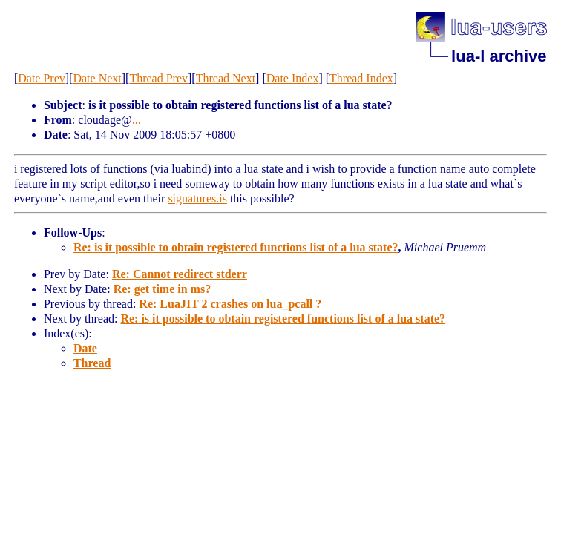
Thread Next (225, 78)
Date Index (292, 78)
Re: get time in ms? (162, 289)
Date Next (97, 78)
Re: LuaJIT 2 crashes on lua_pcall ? (230, 303)
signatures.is (197, 198)
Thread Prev (158, 78)
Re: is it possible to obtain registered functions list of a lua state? (235, 247)
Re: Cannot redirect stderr (179, 274)
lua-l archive (498, 56)
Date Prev (41, 78)
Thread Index (361, 78)
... (136, 119)
